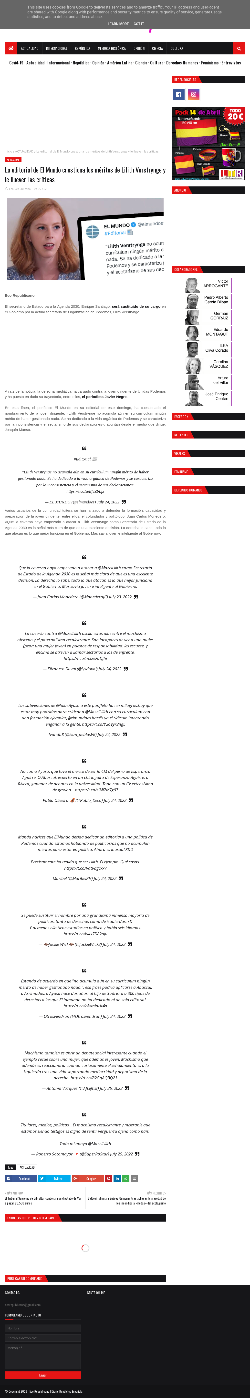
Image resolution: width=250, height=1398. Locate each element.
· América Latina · (120, 63)
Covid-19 (16, 63)
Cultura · (158, 63)
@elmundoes (79, 718)
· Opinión (97, 63)
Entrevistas (231, 63)
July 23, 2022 (120, 597)
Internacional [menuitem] (56, 48)
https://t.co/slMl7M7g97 (96, 790)
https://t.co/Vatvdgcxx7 (85, 868)
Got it (139, 24)
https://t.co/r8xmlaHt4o (85, 1006)
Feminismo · (211, 63)
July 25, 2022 (111, 1088)
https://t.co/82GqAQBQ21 (94, 1078)
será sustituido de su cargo (136, 306)
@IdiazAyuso (68, 705)
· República (80, 63)
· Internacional (58, 63)
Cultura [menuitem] (176, 48)
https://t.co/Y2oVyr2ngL (103, 724)
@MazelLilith (109, 568)
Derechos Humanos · (183, 63)
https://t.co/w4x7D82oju (85, 934)
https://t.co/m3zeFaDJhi (85, 658)
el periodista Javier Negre (104, 397)
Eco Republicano (20, 189)
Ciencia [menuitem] (157, 48)
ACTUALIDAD (24, 151)
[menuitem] (11, 48)
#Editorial (82, 459)
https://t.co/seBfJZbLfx (85, 491)
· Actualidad (34, 63)
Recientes (181, 434)
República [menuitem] (82, 48)
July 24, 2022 (108, 502)
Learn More (118, 24)
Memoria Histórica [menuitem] (112, 48)
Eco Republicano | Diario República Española (56, 1391)
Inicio (8, 151)
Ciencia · (142, 63)
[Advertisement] (85, 110)
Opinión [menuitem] (139, 48)
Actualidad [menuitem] (30, 48)
